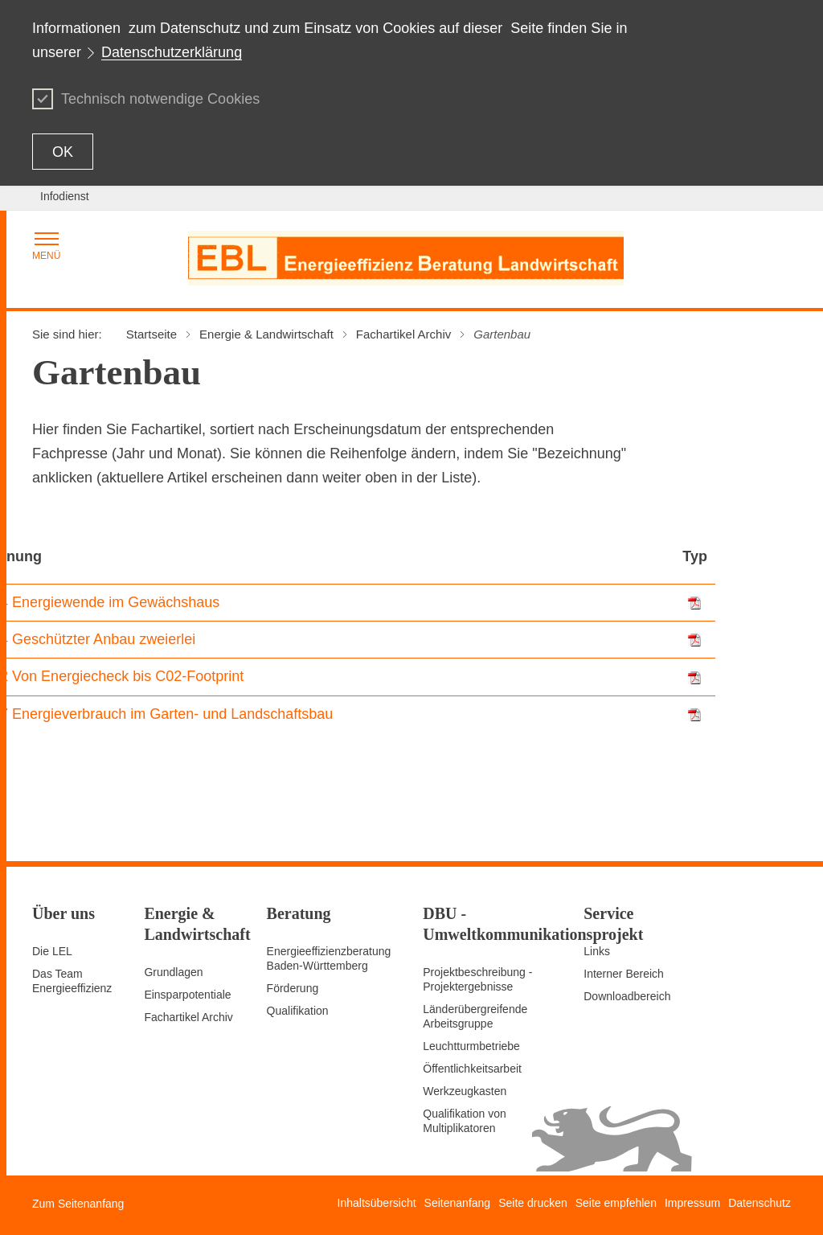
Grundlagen (173, 972)
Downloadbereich (626, 996)
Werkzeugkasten (464, 1091)
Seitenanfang (457, 1202)
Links (596, 951)
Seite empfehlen (616, 1202)
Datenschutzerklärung (171, 52)
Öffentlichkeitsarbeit (472, 1068)
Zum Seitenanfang (78, 1203)
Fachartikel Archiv (188, 1017)
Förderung (293, 988)
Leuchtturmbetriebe (471, 1046)
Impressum (692, 1202)
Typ (694, 556)
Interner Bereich (623, 973)
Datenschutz (759, 1202)
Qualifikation (298, 1010)
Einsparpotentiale (187, 994)
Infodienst (64, 196)
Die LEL (52, 951)
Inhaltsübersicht (377, 1202)
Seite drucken (532, 1202)
